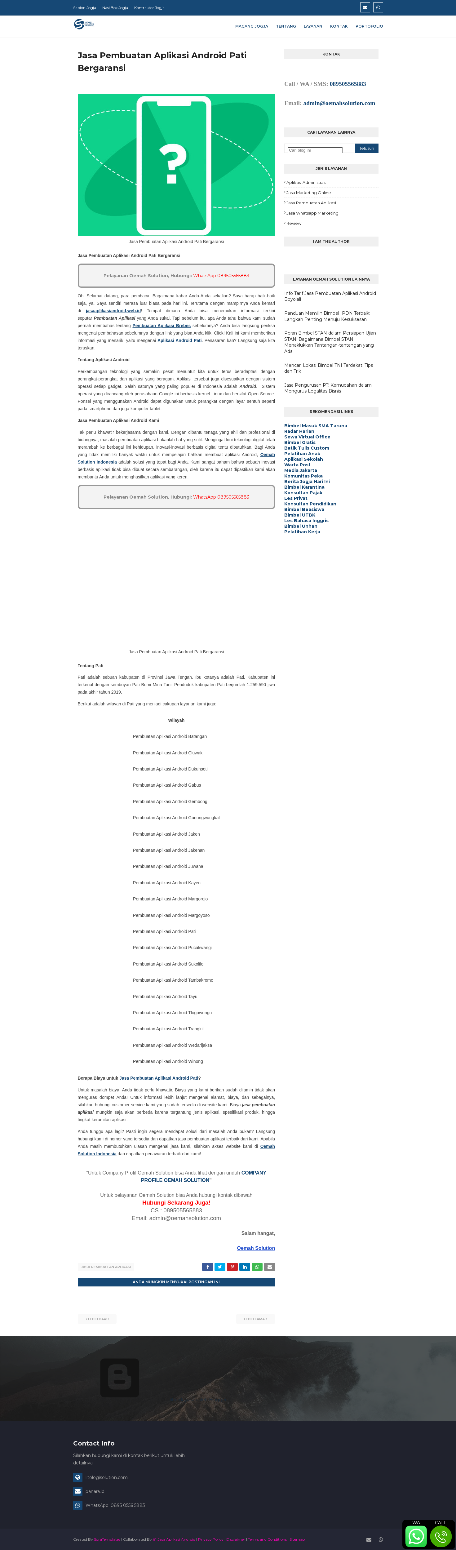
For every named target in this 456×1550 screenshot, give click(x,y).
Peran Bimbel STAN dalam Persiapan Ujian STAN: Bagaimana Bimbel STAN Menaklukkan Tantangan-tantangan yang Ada (330, 342)
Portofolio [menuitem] (369, 26)
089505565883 (348, 84)
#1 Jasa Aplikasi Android (174, 1538)
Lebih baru (98, 1318)
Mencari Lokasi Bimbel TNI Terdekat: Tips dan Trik (328, 368)
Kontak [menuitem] (339, 26)
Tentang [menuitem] (286, 26)
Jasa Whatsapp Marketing (312, 213)
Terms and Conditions (267, 1538)
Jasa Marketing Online (308, 192)
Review (293, 223)
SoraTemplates (107, 1538)
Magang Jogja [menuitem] (251, 26)
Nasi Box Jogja (115, 7)
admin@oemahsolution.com (339, 103)
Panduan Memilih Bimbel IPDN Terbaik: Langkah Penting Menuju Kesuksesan (327, 316)
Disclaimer (235, 1538)
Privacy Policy (211, 1538)
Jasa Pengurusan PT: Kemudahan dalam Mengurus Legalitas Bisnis (328, 388)
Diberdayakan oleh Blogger (150, 1399)
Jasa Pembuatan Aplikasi (106, 1267)
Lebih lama (254, 1318)
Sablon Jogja (84, 7)
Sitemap (297, 1538)
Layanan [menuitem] (313, 26)
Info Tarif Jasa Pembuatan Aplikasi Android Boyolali (330, 296)
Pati (193, 1078)
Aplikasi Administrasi (306, 182)
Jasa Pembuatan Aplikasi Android (154, 1078)
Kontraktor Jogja (149, 7)
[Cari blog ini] (315, 150)
